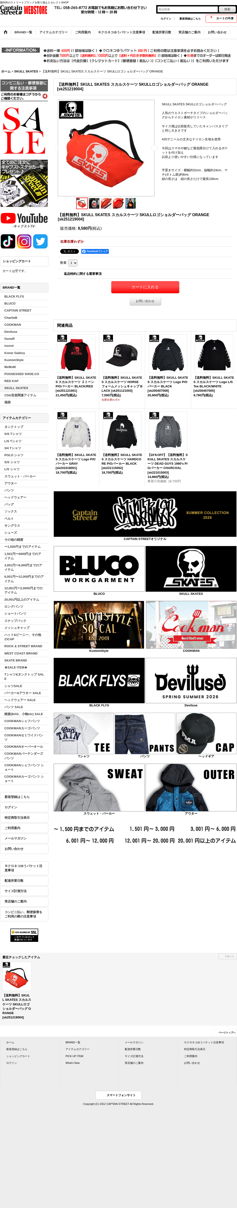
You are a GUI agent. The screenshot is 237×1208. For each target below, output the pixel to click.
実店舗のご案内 (16, 901)
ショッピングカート (18, 1056)
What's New (73, 1062)
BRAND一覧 (73, 1042)
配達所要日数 (14, 880)
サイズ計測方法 (16, 891)
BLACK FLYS (99, 705)
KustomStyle (98, 651)
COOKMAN (191, 651)
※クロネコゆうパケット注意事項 (23, 868)
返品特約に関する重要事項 (83, 274)
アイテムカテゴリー (77, 1049)
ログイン (166, 18)
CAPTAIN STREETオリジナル (145, 539)
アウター (191, 813)
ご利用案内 (12, 828)
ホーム (10, 1042)
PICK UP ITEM (74, 1056)
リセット (229, 956)
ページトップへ (227, 1032)
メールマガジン (16, 838)
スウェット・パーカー (99, 813)
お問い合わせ (14, 849)
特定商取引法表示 (17, 817)
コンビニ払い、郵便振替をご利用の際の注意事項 (23, 914)
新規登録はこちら (190, 18)
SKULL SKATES (191, 594)
